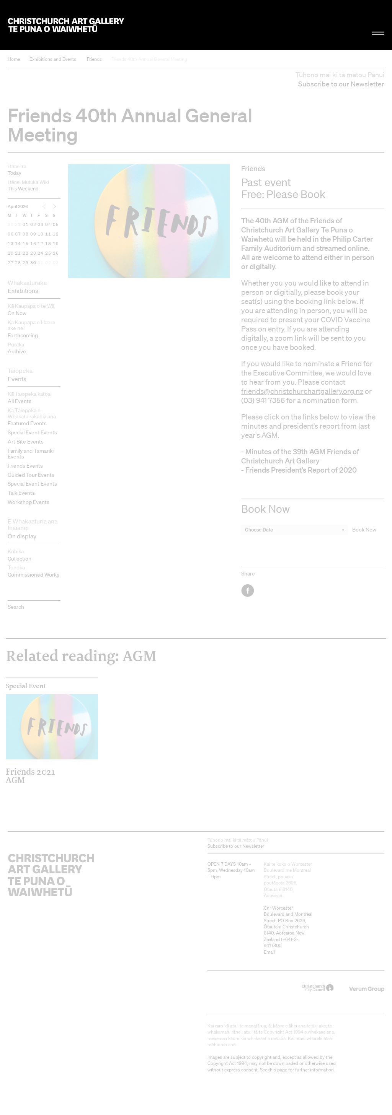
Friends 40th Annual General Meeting (149, 59)
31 (18, 225)
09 (33, 234)
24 (41, 253)
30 (11, 225)
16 (33, 244)
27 (11, 263)
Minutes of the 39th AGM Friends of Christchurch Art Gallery (300, 456)
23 (33, 253)
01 (26, 225)
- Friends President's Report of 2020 (299, 469)
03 (41, 225)
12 (56, 234)
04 (48, 225)
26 (56, 253)
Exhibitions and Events (52, 59)
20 (11, 253)
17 (41, 244)
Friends (94, 59)
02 (33, 225)
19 (56, 244)
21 (18, 253)
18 (48, 244)
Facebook (248, 591)
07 (18, 234)
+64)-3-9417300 (281, 942)
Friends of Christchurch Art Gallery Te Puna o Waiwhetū (297, 229)
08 (26, 234)
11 (48, 234)
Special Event (26, 686)
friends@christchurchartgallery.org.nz (302, 391)
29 (26, 263)
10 (41, 234)
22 (26, 253)
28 (18, 263)
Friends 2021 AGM (30, 775)
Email (269, 952)
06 (11, 234)
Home (14, 59)
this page (277, 1069)
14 (18, 244)
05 (56, 225)
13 (11, 244)
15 (26, 244)
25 (48, 253)
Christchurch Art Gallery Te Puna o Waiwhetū (66, 25)
